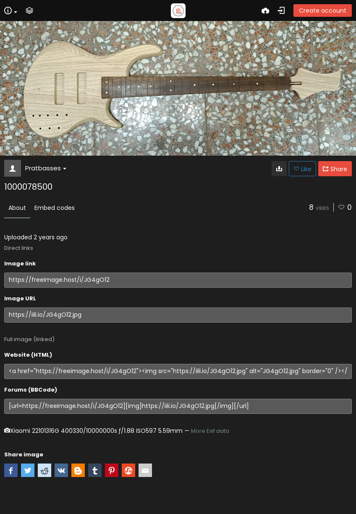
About (17, 208)
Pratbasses (45, 168)
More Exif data (210, 431)
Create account (322, 10)
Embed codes (54, 208)
